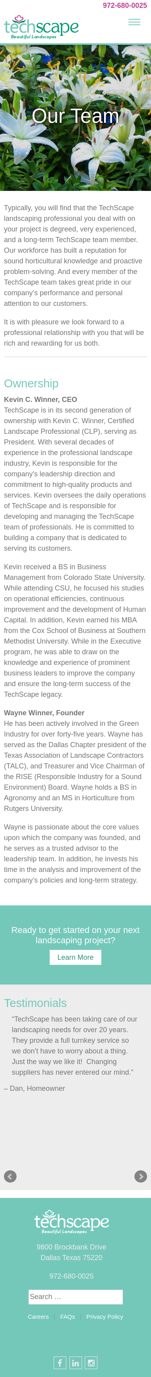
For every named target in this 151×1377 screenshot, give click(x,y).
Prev (10, 1176)
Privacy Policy (104, 1316)
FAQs (67, 1316)
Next (140, 1176)
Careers (38, 1316)
